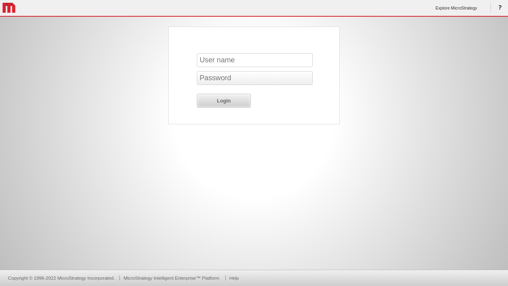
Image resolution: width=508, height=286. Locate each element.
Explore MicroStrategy (456, 8)
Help (498, 8)
